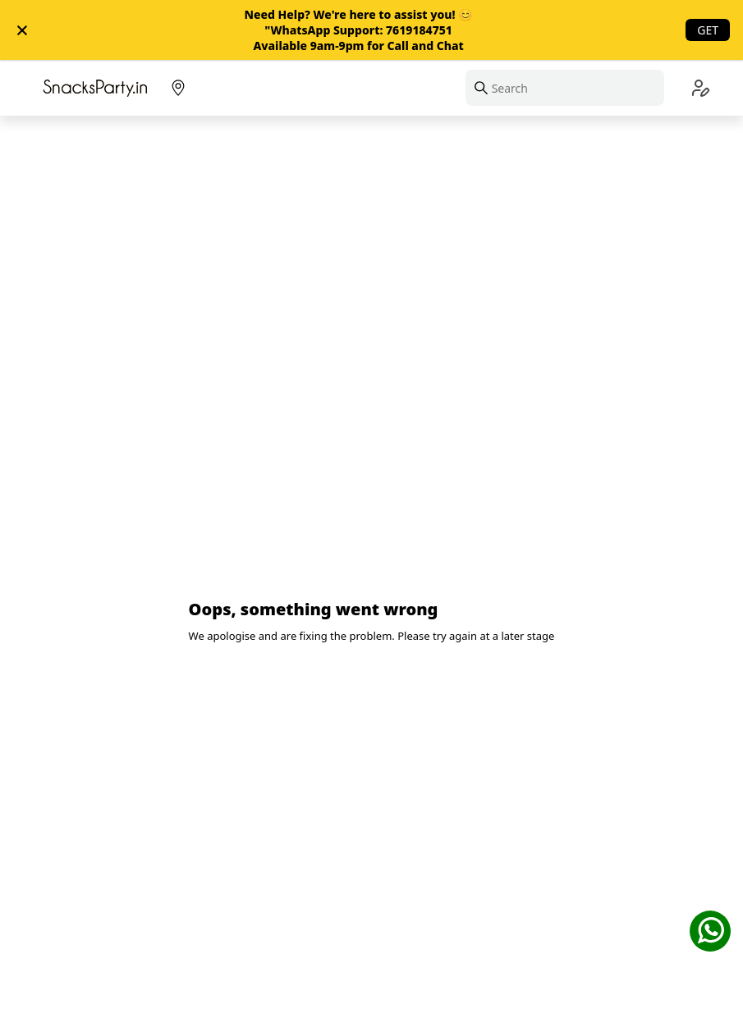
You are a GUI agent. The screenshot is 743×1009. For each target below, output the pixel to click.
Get (707, 30)
